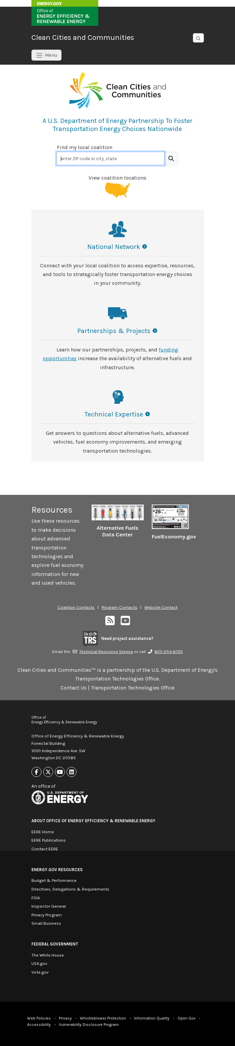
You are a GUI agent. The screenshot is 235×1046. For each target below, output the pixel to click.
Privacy (65, 1018)
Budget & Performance (54, 880)
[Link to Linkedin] (71, 772)
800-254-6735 (165, 651)
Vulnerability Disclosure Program (89, 1024)
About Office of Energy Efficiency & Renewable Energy (93, 820)
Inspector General (48, 906)
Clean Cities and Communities (82, 37)
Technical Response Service (102, 651)
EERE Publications (48, 840)
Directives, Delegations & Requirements (70, 889)
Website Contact (161, 607)
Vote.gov (39, 972)
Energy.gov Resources (57, 869)
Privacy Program (46, 914)
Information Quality (151, 1018)
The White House (47, 955)
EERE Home (42, 831)
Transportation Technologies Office (132, 687)
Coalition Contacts (76, 607)
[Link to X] (48, 772)
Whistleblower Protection (103, 1018)
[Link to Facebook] (36, 772)
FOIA (35, 897)
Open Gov (187, 1018)
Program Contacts (119, 607)
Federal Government (54, 943)
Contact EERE (44, 848)
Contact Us (74, 687)
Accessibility (39, 1024)
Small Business (46, 923)
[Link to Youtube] (59, 772)
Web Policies (39, 1018)
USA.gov (39, 963)
